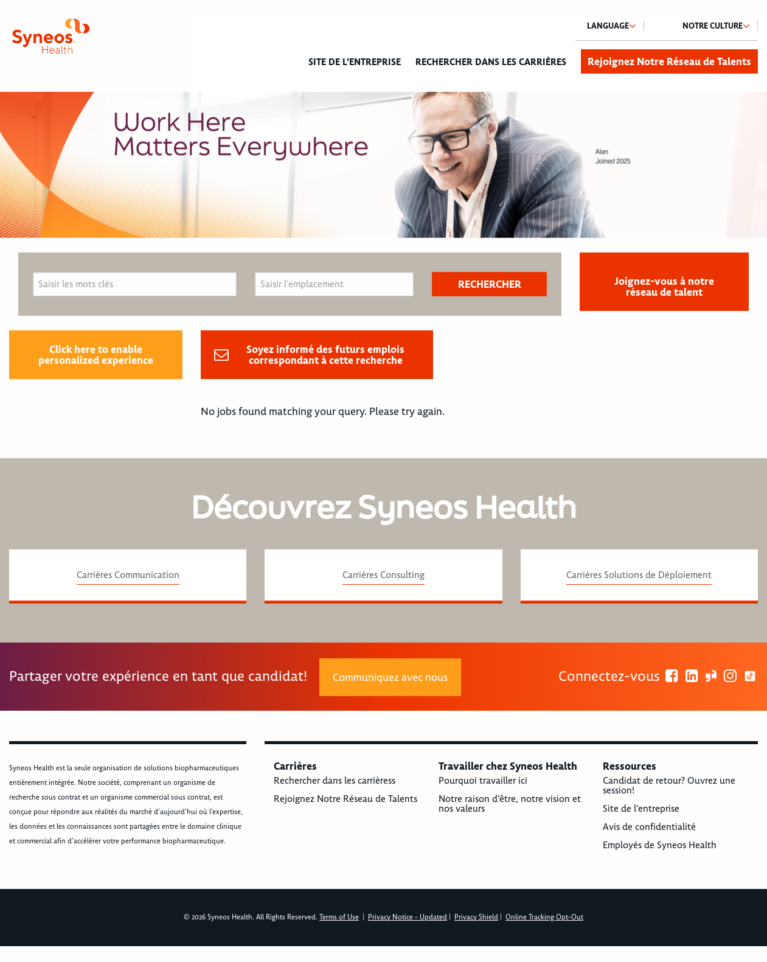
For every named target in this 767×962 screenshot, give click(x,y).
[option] (383, 165)
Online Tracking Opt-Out (544, 917)
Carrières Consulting (383, 575)
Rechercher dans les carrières (490, 62)
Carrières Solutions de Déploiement (639, 575)
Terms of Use (339, 917)
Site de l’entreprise (354, 62)
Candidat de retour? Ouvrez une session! (669, 785)
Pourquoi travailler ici (483, 781)
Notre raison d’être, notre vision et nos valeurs (510, 804)
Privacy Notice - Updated (407, 917)
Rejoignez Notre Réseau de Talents (669, 61)
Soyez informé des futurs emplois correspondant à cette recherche (325, 355)
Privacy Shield (476, 917)
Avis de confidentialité (649, 827)
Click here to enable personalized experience (95, 355)
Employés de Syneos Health (660, 845)
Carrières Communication (128, 575)
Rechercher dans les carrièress (334, 781)
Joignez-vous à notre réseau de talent (664, 286)
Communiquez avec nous (390, 677)
